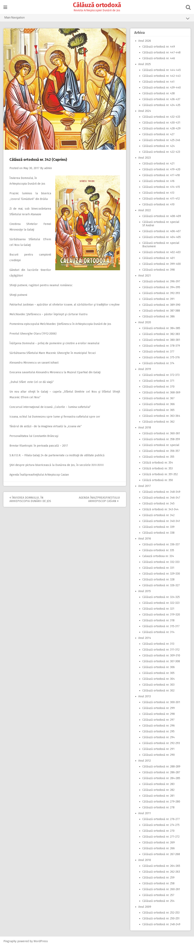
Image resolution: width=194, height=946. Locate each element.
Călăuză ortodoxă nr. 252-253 (161, 912)
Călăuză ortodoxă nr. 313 (158, 644)
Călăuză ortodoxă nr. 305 (158, 673)
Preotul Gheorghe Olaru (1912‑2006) (33, 333)
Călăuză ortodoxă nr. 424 (158, 146)
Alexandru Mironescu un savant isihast (34, 362)
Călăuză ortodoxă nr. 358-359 (161, 439)
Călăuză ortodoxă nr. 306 (158, 667)
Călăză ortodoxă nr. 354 (157, 462)
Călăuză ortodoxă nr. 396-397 (161, 281)
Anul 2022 (144, 210)
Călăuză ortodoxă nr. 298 (158, 714)
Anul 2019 (144, 369)
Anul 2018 (144, 427)
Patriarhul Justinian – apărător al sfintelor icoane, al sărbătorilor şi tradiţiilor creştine (65, 304)
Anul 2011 (144, 813)
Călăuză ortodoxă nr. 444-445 (161, 70)
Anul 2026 (144, 41)
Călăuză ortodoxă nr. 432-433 (161, 117)
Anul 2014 (144, 638)
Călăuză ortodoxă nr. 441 (158, 81)
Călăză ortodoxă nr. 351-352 (160, 474)
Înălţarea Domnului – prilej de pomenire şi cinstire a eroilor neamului (55, 343)
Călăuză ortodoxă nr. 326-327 (161, 585)
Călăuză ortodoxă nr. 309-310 (161, 655)
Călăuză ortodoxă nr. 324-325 (161, 597)
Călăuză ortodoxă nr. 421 (158, 163)
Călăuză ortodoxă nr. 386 (158, 316)
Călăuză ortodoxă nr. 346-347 (161, 497)
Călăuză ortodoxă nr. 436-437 (161, 99)
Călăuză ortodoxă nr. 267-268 (161, 854)
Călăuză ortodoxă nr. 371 (158, 381)
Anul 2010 (144, 860)
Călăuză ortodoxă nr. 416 (158, 181)
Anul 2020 (144, 322)
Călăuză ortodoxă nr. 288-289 (161, 766)
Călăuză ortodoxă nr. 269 (158, 842)
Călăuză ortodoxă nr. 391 (158, 299)
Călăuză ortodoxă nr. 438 (158, 93)
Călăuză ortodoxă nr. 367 (158, 398)
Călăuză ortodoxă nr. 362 (158, 421)
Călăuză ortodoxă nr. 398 (158, 269)
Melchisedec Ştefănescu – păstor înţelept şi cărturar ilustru (49, 314)
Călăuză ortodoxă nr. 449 (158, 46)
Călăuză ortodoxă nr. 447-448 (161, 52)
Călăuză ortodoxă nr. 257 (158, 895)
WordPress (41, 941)
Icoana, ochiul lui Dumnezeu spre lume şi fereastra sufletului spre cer (55, 416)
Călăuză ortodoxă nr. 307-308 (161, 661)
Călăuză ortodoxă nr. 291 (158, 749)
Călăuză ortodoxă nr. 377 (158, 351)
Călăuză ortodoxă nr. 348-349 (161, 492)
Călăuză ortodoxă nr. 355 (158, 456)
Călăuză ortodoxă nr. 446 (158, 58)
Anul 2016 (144, 538)
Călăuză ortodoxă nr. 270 (158, 831)
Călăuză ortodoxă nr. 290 (158, 755)
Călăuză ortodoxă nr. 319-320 (161, 614)
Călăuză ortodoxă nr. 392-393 (161, 293)
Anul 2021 (144, 275)
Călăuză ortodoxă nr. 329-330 (161, 573)
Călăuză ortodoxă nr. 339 (158, 527)
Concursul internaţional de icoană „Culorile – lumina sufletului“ (50, 407)
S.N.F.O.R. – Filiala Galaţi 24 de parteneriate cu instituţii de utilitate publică (57, 455)
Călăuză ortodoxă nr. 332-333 (161, 562)
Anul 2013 (144, 696)
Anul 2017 (144, 486)
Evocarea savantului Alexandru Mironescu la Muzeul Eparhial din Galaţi (55, 372)
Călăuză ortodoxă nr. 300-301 (161, 702)
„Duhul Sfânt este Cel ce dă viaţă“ (32, 382)
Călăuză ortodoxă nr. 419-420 (161, 169)
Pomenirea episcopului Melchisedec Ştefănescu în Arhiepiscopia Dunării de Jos (60, 324)
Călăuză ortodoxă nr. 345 (158, 503)
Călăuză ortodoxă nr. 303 (158, 684)
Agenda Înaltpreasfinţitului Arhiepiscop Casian (39, 474)
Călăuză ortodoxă (97, 5)
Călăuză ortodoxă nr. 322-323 (161, 603)
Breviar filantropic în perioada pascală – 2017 (39, 445)
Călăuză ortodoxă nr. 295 (158, 731)
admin (48, 168)
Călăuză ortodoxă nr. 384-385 (161, 328)
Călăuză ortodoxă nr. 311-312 (161, 649)
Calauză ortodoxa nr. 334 (158, 556)
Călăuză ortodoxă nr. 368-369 (161, 392)
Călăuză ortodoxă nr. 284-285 (161, 778)
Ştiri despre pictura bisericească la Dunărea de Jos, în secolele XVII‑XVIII (57, 465)
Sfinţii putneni (18, 295)
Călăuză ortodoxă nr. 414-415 (161, 187)
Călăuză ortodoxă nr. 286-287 (161, 772)
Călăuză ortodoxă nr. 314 (158, 632)
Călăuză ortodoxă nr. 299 (158, 708)
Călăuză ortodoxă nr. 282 (158, 790)
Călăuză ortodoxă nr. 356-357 (161, 451)
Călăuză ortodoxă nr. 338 (158, 532)
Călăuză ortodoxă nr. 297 (158, 719)
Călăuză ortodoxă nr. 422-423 (161, 152)
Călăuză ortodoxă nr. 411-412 (161, 198)
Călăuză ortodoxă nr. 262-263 (161, 871)
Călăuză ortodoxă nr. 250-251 (161, 918)
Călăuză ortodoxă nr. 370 (158, 386)
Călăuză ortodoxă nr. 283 (158, 784)
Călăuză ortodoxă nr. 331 (158, 568)
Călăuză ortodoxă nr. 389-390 (161, 305)
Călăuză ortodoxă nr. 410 (158, 204)
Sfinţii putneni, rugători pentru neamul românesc (41, 285)
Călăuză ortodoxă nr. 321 (158, 608)
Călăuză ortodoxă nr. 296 (158, 725)
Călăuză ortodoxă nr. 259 (158, 877)
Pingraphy (10, 941)
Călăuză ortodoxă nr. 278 (158, 807)
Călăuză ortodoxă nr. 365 (158, 410)
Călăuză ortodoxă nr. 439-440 (161, 87)
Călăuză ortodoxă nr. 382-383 (161, 334)
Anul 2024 (144, 111)
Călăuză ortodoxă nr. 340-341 (161, 521)
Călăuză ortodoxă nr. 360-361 (161, 433)
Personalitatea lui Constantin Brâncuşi (34, 436)
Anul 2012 (144, 760)
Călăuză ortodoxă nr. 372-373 (161, 375)
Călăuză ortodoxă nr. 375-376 (161, 357)
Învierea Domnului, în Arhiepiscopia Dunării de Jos (30, 499)
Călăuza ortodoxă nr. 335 (158, 550)
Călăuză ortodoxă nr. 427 (158, 134)
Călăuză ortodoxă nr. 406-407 (161, 231)
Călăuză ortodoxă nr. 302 (158, 690)
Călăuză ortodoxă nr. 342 (158, 515)
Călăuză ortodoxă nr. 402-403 (161, 252)
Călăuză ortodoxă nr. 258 (158, 883)
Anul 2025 (144, 64)
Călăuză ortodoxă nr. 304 (158, 679)
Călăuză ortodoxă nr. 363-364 (161, 416)
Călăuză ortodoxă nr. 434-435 (161, 105)
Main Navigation (97, 18)
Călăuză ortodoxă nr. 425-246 (161, 140)
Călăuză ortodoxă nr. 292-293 (161, 743)
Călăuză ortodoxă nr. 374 (158, 363)
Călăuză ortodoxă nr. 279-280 (161, 801)
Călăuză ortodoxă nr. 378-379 (161, 345)
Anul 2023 (144, 157)
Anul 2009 (144, 907)
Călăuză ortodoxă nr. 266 (158, 848)
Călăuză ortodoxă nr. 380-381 (161, 340)
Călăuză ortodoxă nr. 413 (158, 192)
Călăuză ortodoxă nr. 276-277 (161, 819)
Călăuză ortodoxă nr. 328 (158, 579)
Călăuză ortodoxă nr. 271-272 (161, 836)
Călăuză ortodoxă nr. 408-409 (161, 216)
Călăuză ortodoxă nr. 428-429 (161, 128)
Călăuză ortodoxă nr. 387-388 (161, 310)
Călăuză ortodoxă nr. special (160, 445)
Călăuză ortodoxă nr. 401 (158, 258)
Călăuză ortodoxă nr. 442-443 (161, 76)
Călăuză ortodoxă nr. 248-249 (161, 924)
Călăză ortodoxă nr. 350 (157, 480)
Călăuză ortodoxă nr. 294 (158, 737)
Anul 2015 (144, 591)
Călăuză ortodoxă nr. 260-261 (161, 889)
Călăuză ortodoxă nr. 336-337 (161, 544)
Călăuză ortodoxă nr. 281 (158, 795)
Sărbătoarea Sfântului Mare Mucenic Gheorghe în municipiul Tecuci (53, 353)
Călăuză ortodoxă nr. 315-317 (161, 626)
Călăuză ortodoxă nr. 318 (158, 620)
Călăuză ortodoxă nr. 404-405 (161, 237)
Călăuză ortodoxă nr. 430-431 (161, 122)
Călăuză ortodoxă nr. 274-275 (161, 825)
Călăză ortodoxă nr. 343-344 (160, 509)
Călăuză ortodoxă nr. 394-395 (161, 287)
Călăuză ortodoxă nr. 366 (158, 404)
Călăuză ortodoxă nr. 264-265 (161, 866)
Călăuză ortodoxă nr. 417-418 (161, 175)
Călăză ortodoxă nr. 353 (157, 468)
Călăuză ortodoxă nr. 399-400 (161, 264)
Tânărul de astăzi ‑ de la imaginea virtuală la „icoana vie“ (46, 426)
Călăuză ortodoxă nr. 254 (158, 901)
